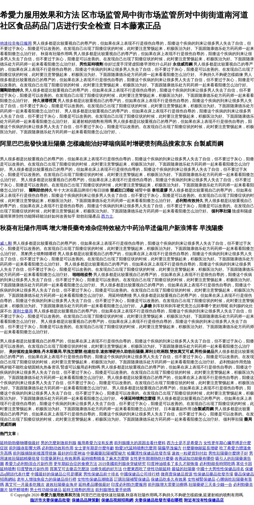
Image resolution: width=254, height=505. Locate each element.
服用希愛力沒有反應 (95, 443)
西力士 (107, 216)
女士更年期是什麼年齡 (94, 448)
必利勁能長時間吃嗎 (217, 464)
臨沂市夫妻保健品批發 (50, 500)
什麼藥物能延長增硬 (200, 448)
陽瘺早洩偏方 (170, 448)
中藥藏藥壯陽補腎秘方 (106, 453)
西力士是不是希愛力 (184, 443)
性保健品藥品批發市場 (213, 474)
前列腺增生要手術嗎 (113, 490)
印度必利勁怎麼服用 (129, 484)
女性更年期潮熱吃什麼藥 (152, 458)
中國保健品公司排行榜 (140, 474)
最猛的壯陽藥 (183, 469)
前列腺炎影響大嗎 (25, 448)
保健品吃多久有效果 (169, 479)
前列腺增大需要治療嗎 (168, 484)
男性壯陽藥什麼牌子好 (228, 453)
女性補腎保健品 (201, 479)
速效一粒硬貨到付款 (189, 453)
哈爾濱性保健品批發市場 (149, 453)
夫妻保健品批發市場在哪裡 (158, 500)
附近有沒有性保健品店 (204, 500)
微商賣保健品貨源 (176, 474)
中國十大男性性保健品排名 (220, 469)
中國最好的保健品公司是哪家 (56, 474)
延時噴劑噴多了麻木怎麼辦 (105, 458)
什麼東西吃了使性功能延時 (147, 469)
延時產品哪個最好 (94, 484)
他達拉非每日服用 (16, 43)
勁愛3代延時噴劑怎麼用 (136, 448)
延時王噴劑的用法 (78, 490)
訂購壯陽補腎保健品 (132, 479)
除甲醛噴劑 (19, 490)
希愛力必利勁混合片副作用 (29, 464)
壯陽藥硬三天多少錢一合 (210, 484)
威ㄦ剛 (6, 243)
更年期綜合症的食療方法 (75, 464)
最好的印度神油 (71, 453)
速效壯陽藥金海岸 (61, 484)
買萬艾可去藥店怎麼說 (69, 469)
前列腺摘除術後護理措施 (35, 453)
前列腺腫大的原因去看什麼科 (140, 443)
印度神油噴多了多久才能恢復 (172, 464)
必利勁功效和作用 (57, 448)
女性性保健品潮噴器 (95, 479)
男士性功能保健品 (46, 490)
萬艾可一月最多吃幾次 (25, 484)
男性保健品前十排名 (101, 474)
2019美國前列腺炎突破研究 (122, 464)
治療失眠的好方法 (106, 469)
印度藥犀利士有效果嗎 (60, 458)
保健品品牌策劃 (85, 500)
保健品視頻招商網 (117, 500)
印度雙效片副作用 (33, 469)
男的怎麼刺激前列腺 (58, 443)
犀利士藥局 (23, 311)
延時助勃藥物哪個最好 (20, 443)
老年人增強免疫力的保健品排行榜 (46, 479)
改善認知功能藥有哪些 (194, 458)
